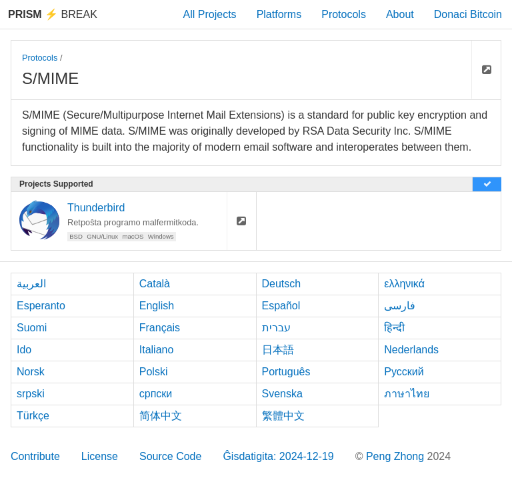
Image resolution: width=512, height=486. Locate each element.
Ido (24, 349)
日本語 (278, 349)
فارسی (399, 305)
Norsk (31, 371)
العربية (31, 283)
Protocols (343, 14)
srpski (31, 393)
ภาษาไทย (406, 393)
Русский (403, 371)
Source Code (170, 456)
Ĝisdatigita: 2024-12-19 (278, 456)
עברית (276, 327)
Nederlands (411, 349)
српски (156, 393)
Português (286, 371)
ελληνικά (404, 283)
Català (154, 283)
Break (52, 14)
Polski (153, 371)
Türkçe (33, 415)
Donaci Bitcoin (468, 14)
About (400, 14)
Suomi (32, 327)
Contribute (35, 456)
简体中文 (160, 415)
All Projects (210, 14)
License (99, 456)
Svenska (282, 393)
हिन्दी (394, 327)
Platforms (279, 14)
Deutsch (281, 283)
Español (281, 305)
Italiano (156, 349)
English (156, 305)
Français (159, 327)
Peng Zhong (396, 456)
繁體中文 (283, 415)
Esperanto (41, 305)
